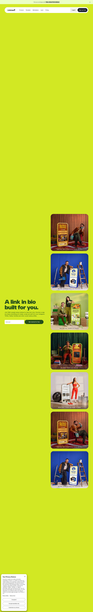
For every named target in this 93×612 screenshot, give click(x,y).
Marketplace (36, 10)
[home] (11, 10)
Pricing (47, 10)
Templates (28, 10)
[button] (21, 10)
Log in (73, 10)
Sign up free (82, 10)
